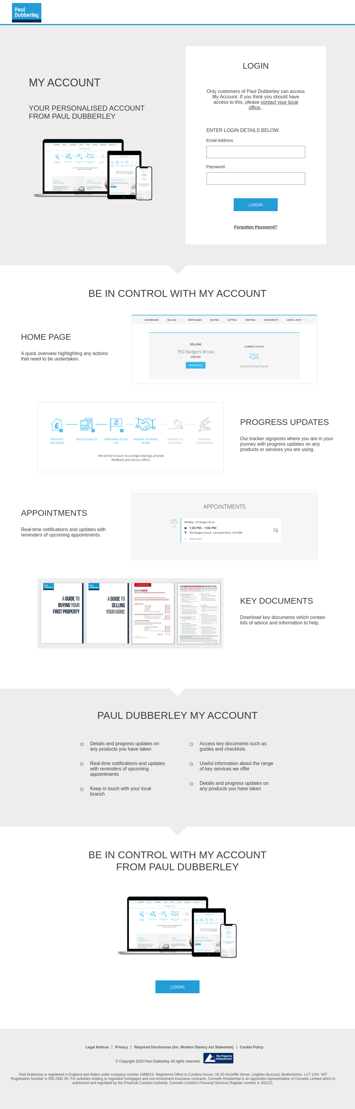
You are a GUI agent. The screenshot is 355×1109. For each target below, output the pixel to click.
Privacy (121, 1047)
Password (215, 166)
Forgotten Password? (255, 227)
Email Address (219, 140)
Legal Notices (97, 1047)
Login (256, 204)
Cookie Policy (252, 1047)
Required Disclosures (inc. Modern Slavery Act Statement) (184, 1047)
